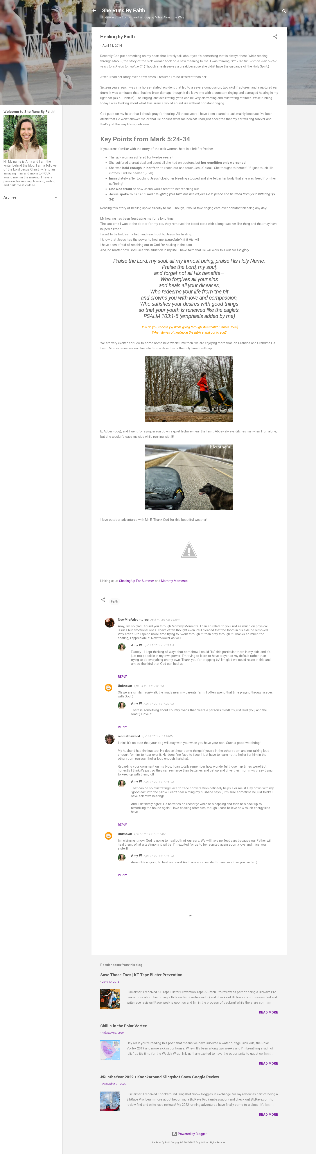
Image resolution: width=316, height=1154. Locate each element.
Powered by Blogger (189, 1134)
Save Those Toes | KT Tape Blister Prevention (141, 975)
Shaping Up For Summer (136, 581)
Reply (122, 676)
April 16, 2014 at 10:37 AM (149, 834)
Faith (114, 601)
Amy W (136, 645)
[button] (275, 37)
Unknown (125, 686)
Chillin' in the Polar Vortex (123, 1026)
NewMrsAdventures (133, 620)
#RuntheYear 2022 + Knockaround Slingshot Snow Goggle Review (159, 1077)
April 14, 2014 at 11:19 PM (157, 736)
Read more (268, 1012)
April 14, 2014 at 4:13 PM (165, 619)
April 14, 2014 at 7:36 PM (149, 686)
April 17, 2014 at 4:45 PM (159, 781)
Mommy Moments (174, 581)
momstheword (129, 736)
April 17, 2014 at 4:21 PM (159, 645)
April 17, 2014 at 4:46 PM (159, 855)
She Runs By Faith (123, 10)
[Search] (284, 12)
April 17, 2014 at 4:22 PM (159, 703)
